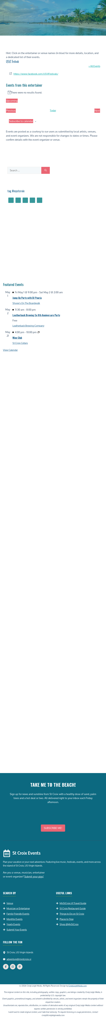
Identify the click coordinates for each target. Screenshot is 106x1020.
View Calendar (10, 350)
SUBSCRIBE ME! (53, 828)
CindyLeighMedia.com (77, 986)
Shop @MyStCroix (69, 924)
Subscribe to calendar (21, 121)
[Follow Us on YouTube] (19, 966)
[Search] (45, 170)
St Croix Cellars (20, 343)
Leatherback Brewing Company (28, 325)
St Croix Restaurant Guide (73, 908)
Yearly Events (13, 924)
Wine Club (17, 338)
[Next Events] (97, 111)
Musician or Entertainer (18, 908)
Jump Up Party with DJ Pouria (27, 298)
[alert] (53, 92)
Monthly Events (14, 919)
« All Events (94, 66)
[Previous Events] (11, 111)
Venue (10, 903)
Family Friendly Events (18, 913)
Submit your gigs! (34, 876)
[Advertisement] (53, 742)
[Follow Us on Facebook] (5, 966)
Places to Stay (67, 919)
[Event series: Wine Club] (38, 332)
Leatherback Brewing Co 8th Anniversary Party (36, 315)
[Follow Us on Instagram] (12, 966)
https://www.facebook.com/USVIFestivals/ (36, 73)
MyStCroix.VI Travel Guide (73, 903)
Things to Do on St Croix (72, 913)
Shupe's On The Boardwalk (26, 303)
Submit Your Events (17, 929)
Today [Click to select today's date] (53, 111)
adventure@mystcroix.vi (19, 959)
